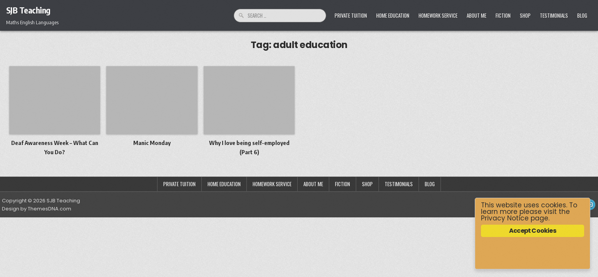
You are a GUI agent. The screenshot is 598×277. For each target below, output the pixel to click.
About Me (476, 15)
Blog (582, 15)
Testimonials (554, 15)
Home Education (392, 15)
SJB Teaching (28, 10)
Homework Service (438, 15)
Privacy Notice (505, 218)
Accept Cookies (532, 230)
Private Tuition (351, 15)
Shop (525, 15)
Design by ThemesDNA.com (36, 208)
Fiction (503, 15)
